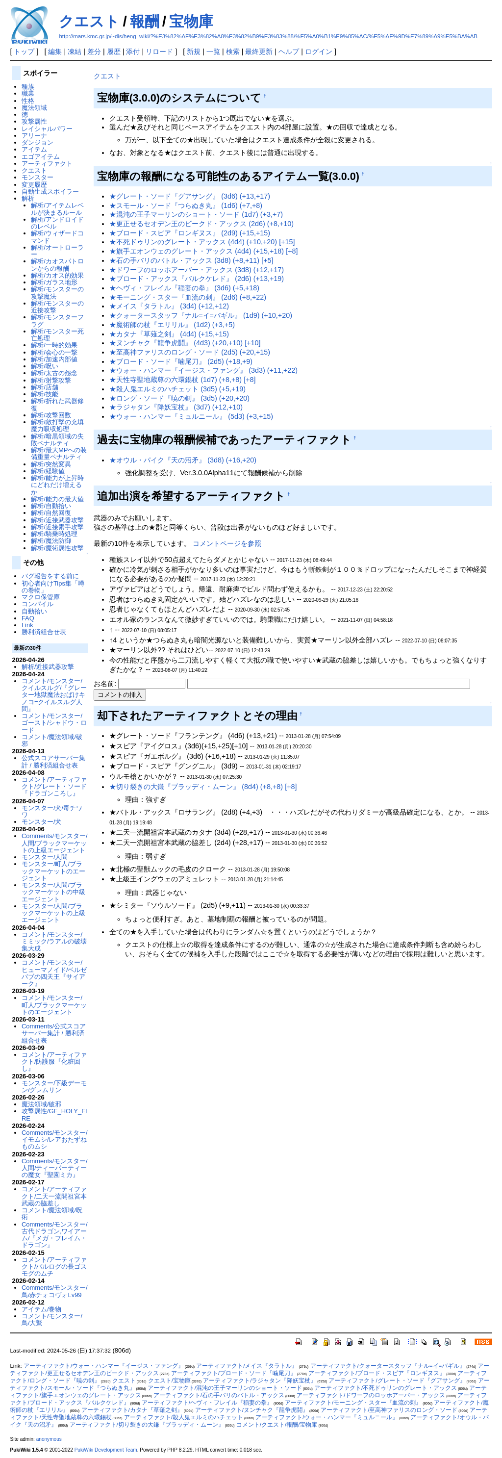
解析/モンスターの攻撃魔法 (57, 292)
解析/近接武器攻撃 (57, 520)
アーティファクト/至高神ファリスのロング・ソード (389, 1410)
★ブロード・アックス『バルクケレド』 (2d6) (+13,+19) (196, 278)
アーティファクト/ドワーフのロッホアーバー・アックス (371, 1395)
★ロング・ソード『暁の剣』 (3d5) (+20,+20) (179, 398)
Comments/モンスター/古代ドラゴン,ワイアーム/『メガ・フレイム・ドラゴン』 (55, 1235)
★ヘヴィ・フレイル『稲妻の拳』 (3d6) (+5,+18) (184, 288)
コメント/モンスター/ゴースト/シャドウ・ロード (54, 723)
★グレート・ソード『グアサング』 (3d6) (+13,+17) (189, 196)
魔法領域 (34, 107)
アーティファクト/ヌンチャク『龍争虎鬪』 (251, 1410)
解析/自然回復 (51, 512)
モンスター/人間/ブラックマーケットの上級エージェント (53, 913)
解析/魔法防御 (51, 540)
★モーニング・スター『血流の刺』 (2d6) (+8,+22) (187, 297)
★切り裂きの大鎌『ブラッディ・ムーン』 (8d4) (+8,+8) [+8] (203, 787)
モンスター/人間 (45, 857)
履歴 (114, 51)
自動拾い (34, 611)
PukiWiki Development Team (106, 1450)
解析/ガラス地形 (54, 282)
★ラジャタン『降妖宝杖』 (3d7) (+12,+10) (176, 407)
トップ (24, 51)
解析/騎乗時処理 (54, 533)
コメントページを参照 (227, 543)
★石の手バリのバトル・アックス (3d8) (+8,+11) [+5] (191, 260)
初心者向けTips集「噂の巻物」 (53, 587)
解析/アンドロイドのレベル (57, 223)
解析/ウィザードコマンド (57, 237)
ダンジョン (37, 142)
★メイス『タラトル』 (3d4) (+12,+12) (169, 306)
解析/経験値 (48, 471)
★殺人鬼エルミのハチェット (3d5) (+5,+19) (177, 389)
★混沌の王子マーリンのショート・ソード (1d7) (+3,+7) (196, 214)
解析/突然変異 (51, 464)
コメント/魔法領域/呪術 (52, 1213)
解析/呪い (44, 366)
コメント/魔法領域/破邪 (52, 740)
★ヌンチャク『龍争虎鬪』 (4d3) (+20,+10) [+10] (184, 343)
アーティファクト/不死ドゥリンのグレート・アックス (385, 1388)
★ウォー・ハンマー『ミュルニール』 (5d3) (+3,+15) (191, 416)
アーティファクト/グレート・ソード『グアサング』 (396, 1380)
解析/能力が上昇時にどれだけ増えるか (57, 485)
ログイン (318, 51)
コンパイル (37, 604)
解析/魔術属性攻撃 (57, 548)
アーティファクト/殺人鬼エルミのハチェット (183, 1417)
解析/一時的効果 (54, 345)
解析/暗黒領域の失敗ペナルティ (57, 440)
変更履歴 (34, 184)
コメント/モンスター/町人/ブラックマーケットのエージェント (54, 1005)
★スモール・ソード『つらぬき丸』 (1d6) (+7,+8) (185, 205)
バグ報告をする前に (50, 576)
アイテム (34, 149)
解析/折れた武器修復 (57, 404)
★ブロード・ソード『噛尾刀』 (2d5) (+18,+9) (180, 361)
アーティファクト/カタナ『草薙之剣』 (132, 1410)
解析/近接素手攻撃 (57, 527)
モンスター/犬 (42, 821)
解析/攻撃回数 (51, 415)
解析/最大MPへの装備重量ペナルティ (59, 453)
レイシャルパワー (47, 128)
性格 (28, 100)
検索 (233, 51)
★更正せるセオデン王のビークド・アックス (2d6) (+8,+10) (201, 224)
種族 (28, 86)
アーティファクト (47, 163)
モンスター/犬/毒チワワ (52, 811)
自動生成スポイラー (50, 191)
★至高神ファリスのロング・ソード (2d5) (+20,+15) (189, 352)
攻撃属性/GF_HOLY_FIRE (54, 1114)
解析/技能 (44, 394)
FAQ (28, 618)
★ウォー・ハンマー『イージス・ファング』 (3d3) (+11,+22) (203, 370)
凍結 (74, 51)
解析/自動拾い (51, 506)
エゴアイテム (41, 156)
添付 (133, 51)
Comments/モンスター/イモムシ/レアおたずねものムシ (55, 1140)
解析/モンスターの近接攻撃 (57, 307)
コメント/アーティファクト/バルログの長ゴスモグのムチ (54, 1267)
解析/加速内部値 (54, 359)
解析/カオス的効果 (57, 275)
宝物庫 (191, 21)
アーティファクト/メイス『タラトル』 (247, 1366)
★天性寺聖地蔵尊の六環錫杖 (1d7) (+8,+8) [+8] (182, 380)
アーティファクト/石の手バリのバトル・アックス (218, 1395)
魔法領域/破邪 (42, 1104)
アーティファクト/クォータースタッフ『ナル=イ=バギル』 (388, 1366)
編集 (55, 51)
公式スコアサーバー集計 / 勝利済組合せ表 (53, 761)
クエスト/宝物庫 (169, 1380)
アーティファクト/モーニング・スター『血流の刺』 (353, 1403)
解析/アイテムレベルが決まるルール (57, 209)
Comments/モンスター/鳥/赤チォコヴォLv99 (55, 1291)
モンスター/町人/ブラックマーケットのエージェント (53, 871)
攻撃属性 (34, 121)
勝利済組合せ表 (44, 632)
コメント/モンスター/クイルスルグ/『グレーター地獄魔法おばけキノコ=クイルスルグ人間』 (54, 695)
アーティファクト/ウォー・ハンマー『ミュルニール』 (326, 1417)
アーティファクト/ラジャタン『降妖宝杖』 (259, 1380)
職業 (28, 93)
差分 (94, 51)
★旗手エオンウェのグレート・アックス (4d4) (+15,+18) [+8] (203, 251)
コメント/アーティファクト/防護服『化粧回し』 (54, 1062)
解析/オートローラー (57, 251)
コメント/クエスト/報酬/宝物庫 (277, 1425)
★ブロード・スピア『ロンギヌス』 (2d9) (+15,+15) (189, 233)
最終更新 (259, 51)
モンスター (37, 177)
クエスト (89, 21)
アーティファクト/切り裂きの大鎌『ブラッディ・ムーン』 (147, 1425)
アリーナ (34, 135)
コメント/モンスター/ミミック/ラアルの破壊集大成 (54, 941)
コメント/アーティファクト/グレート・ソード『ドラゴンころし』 (54, 786)
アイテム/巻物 (42, 1309)
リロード (159, 51)
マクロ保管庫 (41, 597)
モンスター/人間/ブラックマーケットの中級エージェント (53, 892)
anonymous (49, 1439)
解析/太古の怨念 (54, 373)
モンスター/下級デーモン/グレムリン (54, 1086)
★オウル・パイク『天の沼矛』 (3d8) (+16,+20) (182, 460)
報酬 (144, 21)
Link (27, 625)
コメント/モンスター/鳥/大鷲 (52, 1319)
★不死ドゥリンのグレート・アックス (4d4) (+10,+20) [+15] (202, 242)
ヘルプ (288, 51)
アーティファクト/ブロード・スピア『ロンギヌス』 (376, 1373)
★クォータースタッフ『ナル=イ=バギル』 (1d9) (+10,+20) (200, 315)
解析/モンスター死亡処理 (57, 335)
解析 (28, 198)
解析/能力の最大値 (57, 499)
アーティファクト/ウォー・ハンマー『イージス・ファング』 (104, 1366)
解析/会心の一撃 (54, 352)
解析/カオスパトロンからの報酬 (57, 264)
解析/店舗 (44, 387)
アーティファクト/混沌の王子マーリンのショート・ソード (225, 1388)
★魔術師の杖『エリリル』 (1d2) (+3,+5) (172, 325)
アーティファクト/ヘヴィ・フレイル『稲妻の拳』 (207, 1403)
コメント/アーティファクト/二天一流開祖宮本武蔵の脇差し (54, 1196)
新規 (194, 51)
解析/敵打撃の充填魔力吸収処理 (57, 425)
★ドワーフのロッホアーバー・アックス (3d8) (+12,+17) (196, 270)
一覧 (213, 51)
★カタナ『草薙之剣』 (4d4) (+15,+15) (169, 334)
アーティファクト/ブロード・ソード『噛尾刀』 (233, 1373)
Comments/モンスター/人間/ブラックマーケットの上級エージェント (55, 843)
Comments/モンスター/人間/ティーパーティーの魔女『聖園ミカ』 (55, 1168)
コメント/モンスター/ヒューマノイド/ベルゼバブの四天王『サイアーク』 (54, 973)
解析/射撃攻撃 (51, 380)
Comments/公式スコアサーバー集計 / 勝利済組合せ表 (54, 1033)
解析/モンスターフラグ (57, 320)
